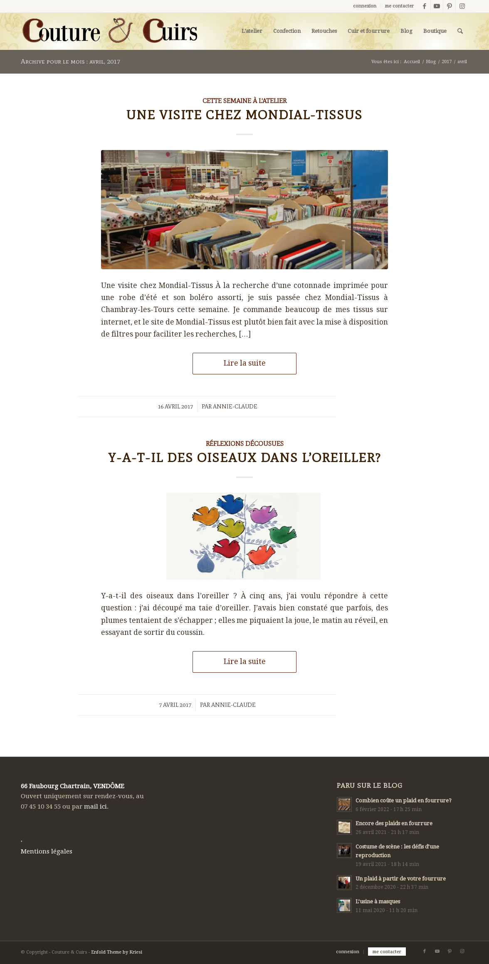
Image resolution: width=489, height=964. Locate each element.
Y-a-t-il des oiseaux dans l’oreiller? (244, 457)
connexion (364, 6)
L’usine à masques (378, 901)
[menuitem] (365, 6)
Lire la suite (245, 363)
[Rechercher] (460, 31)
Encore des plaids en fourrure (394, 823)
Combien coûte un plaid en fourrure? (404, 800)
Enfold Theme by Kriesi (116, 952)
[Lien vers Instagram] (462, 6)
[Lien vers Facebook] (424, 6)
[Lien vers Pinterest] (449, 6)
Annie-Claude (235, 406)
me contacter (399, 6)
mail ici (95, 806)
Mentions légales (46, 851)
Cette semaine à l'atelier (244, 101)
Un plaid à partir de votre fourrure (401, 878)
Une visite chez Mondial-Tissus (244, 115)
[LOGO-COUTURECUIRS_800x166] (109, 31)
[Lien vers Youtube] (437, 6)
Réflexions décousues (245, 444)
